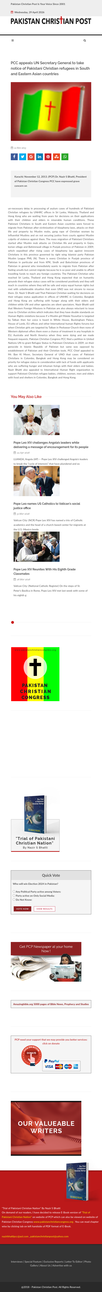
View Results (45, 909)
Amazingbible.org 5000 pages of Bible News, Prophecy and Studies (51, 1004)
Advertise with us (62, 1265)
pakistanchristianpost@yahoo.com (49, 1236)
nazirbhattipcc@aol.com (15, 1236)
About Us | (46, 1265)
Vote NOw (22, 909)
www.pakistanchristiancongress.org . (53, 1221)
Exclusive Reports (54, 1261)
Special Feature (33, 1261)
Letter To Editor (74, 1261)
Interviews (17, 1261)
